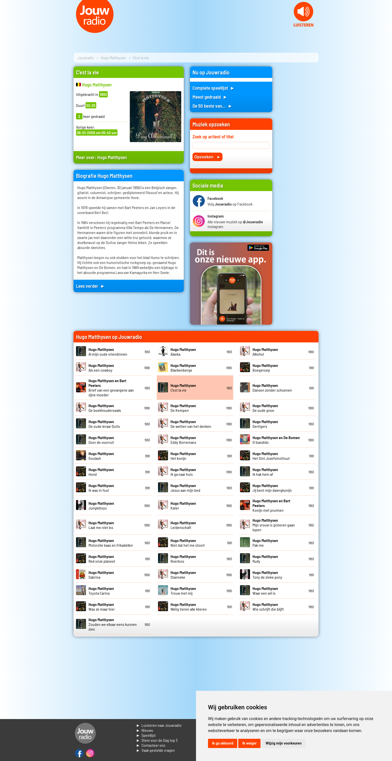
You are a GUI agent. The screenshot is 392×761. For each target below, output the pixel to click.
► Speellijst (146, 735)
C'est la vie (183, 387)
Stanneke (183, 574)
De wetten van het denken (190, 424)
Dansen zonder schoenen (272, 387)
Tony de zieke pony (267, 574)
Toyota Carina (101, 590)
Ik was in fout (101, 488)
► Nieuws (144, 730)
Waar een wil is (265, 590)
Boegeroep (265, 367)
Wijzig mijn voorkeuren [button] (284, 743)
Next (386, 30)
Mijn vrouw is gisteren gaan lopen (273, 525)
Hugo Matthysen (113, 57)
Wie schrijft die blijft (268, 606)
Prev (6, 30)
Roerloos (183, 558)
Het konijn (183, 456)
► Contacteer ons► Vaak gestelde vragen (155, 748)
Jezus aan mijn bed (185, 488)
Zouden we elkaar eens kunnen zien (112, 624)
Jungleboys (101, 505)
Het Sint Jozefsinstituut (271, 456)
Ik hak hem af (265, 472)
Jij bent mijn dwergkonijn (272, 488)
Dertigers (265, 424)
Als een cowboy (101, 367)
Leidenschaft (183, 525)
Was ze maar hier (101, 606)
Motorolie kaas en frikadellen (110, 542)
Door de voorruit (101, 440)
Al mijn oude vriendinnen (107, 351)
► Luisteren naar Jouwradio (159, 725)
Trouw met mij (183, 590)
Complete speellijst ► (213, 88)
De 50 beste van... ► (212, 106)
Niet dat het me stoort (187, 542)
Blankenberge (183, 367)
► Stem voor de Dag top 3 (157, 740)
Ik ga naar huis (183, 472)
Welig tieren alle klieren (188, 606)
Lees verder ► (90, 286)
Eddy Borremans (183, 440)
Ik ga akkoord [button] (222, 743)
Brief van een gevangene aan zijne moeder (111, 387)
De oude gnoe (265, 408)
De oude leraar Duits (104, 424)
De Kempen (183, 408)
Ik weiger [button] (249, 743)
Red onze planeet (101, 558)
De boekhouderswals (104, 408)
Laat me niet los (101, 525)
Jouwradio (86, 57)
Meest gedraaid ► (210, 97)
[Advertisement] (298, 141)
